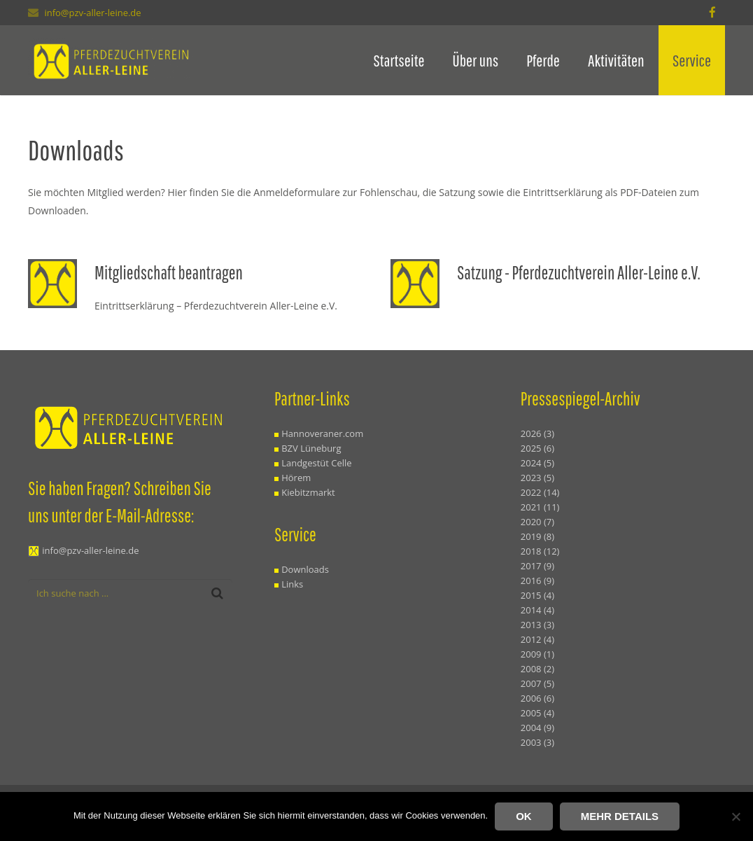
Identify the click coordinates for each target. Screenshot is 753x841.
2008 (537, 668)
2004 (537, 727)
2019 (537, 536)
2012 (537, 639)
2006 (537, 698)
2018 (540, 551)
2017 (537, 565)
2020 (537, 521)
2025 (537, 448)
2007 (537, 683)
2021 (540, 507)
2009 (537, 654)
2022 (540, 492)
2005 (537, 713)
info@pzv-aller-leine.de (92, 12)
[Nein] (736, 816)
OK (524, 816)
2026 (537, 433)
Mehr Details (620, 816)
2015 (537, 595)
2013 (537, 624)
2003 (537, 742)
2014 (537, 610)
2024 (537, 463)
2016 (537, 580)
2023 (537, 477)
